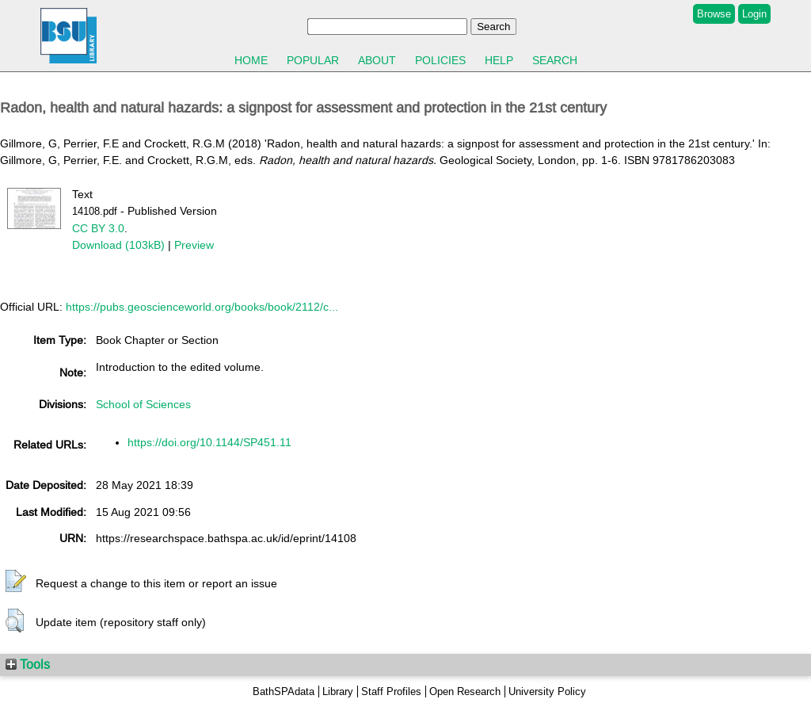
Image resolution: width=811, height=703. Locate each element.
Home (251, 60)
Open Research (465, 691)
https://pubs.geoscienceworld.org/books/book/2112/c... (202, 306)
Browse (714, 14)
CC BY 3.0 (98, 228)
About (377, 60)
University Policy (547, 691)
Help (499, 60)
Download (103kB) (118, 245)
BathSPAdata (283, 691)
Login (754, 14)
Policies (440, 60)
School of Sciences (143, 404)
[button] (16, 582)
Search (554, 60)
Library (337, 691)
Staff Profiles (391, 691)
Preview (194, 245)
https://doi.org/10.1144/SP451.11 (209, 442)
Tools (28, 664)
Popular (313, 60)
